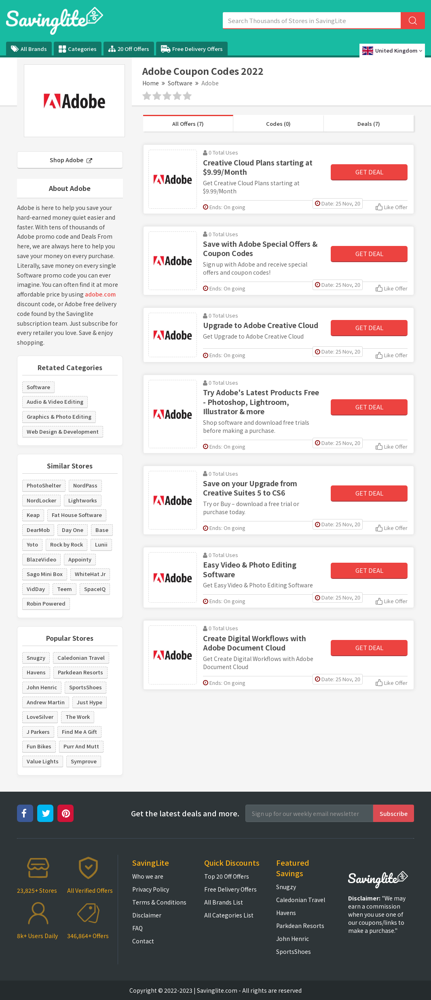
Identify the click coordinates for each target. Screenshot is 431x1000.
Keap (33, 515)
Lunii (101, 544)
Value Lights (43, 761)
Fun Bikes (39, 746)
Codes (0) (278, 123)
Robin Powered (46, 603)
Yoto (32, 544)
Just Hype (89, 702)
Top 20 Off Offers (226, 876)
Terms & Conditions (159, 902)
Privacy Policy (150, 889)
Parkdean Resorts (80, 672)
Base (101, 530)
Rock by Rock (66, 544)
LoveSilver (40, 716)
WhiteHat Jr (90, 574)
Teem (64, 589)
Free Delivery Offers (192, 49)
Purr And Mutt (81, 746)
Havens (36, 672)
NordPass (85, 485)
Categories (78, 49)
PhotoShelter (44, 485)
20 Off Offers (128, 49)
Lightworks (82, 500)
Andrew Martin (46, 702)
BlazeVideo (41, 559)
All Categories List (229, 915)
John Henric (42, 687)
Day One (72, 530)
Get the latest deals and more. (185, 813)
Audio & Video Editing (55, 401)
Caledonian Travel (81, 657)
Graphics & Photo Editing (59, 416)
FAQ (137, 928)
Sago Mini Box (45, 574)
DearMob (38, 530)
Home (150, 83)
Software (180, 83)
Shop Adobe (71, 160)
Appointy (79, 559)
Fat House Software (77, 515)
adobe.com (100, 294)
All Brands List (223, 902)
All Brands (29, 49)
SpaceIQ (95, 589)
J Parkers (38, 731)
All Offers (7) (188, 123)
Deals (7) (368, 123)
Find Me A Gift (79, 731)
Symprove (84, 761)
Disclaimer (146, 915)
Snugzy (36, 657)
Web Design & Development (63, 431)
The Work (77, 716)
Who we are (147, 876)
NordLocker (41, 500)
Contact (143, 941)
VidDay (36, 589)
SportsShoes (85, 687)
